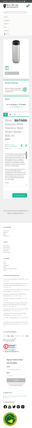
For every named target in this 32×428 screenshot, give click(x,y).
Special (5, 270)
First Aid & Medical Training (10, 268)
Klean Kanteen (11, 144)
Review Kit (5, 250)
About (6, 23)
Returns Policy (6, 252)
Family (4, 267)
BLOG (5, 27)
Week (4, 262)
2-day (4, 263)
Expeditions (6, 265)
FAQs (4, 234)
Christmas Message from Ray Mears (12, 298)
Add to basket (19, 195)
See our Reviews (16, 107)
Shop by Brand (6, 249)
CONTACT (6, 30)
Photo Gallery (12, 73)
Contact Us (6, 230)
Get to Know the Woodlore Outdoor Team (14, 279)
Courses (7, 20)
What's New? (6, 245)
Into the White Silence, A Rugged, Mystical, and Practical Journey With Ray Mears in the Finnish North (15, 304)
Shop (6, 17)
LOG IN (6, 34)
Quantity (7, 182)
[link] (10, 347)
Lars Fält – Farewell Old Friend (11, 317)
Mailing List (6, 235)
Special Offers (6, 247)
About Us (5, 232)
